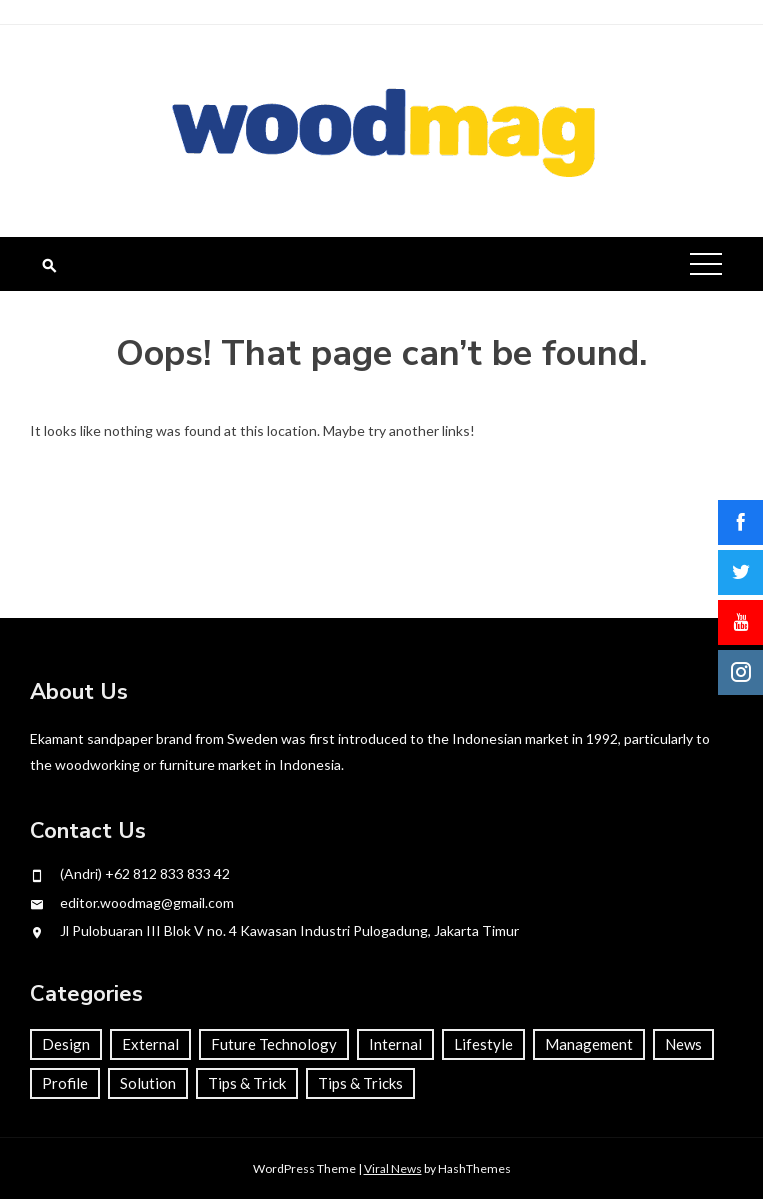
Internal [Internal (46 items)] (395, 1044)
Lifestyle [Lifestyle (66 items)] (483, 1044)
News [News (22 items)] (683, 1044)
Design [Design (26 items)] (66, 1044)
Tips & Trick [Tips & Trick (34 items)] (247, 1083)
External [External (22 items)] (150, 1044)
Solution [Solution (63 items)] (148, 1083)
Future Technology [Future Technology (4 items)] (274, 1044)
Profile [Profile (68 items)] (65, 1083)
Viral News (393, 1168)
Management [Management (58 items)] (589, 1044)
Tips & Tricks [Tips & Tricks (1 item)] (360, 1083)
